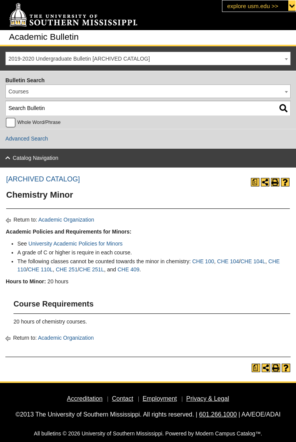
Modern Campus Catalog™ (228, 433)
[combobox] (148, 58)
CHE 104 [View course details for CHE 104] (228, 261)
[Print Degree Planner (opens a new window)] (255, 182)
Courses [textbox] (18, 91)
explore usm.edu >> (252, 6)
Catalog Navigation (35, 158)
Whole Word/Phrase (39, 122)
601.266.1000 (218, 414)
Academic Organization (66, 220)
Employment (160, 398)
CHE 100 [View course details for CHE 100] (203, 261)
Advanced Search (26, 138)
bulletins (51, 433)
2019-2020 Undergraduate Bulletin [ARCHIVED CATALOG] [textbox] (79, 59)
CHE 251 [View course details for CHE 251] (67, 269)
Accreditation (85, 398)
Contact (122, 398)
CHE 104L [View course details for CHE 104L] (253, 261)
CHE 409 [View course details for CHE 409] (129, 269)
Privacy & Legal (207, 398)
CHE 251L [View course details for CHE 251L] (91, 269)
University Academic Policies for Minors (76, 243)
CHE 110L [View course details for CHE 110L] (40, 269)
